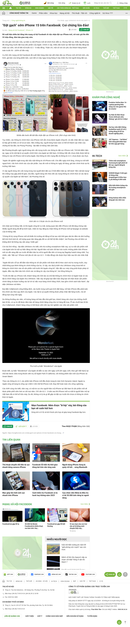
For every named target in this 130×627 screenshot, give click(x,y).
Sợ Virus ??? (108, 13)
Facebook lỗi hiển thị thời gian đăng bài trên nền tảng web (45, 466)
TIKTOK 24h (71, 574)
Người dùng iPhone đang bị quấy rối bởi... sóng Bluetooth (74, 466)
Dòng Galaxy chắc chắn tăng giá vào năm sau (117, 199)
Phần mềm (43, 13)
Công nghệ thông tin (19, 13)
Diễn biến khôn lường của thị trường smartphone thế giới (118, 187)
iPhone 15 (29, 30)
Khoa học (53, 13)
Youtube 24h (88, 574)
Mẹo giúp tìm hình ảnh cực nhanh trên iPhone (13, 494)
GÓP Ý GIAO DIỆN (7, 624)
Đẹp (74, 581)
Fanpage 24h (37, 574)
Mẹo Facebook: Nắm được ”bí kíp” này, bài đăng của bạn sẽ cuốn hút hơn (59, 407)
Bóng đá (28, 8)
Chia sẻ (86, 30)
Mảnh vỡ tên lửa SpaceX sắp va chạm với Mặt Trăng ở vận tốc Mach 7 (74, 559)
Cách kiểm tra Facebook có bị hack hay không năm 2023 (44, 494)
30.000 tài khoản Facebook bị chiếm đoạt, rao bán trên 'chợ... (34, 526)
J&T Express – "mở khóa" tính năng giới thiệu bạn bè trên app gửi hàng (118, 142)
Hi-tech (96, 8)
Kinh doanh (39, 8)
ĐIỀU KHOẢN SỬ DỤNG (75, 616)
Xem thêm (84, 504)
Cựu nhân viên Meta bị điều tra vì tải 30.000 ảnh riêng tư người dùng (75, 495)
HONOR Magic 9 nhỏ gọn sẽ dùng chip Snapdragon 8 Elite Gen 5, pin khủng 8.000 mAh (118, 176)
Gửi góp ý (21, 426)
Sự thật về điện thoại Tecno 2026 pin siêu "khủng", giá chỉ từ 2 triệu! (118, 117)
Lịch (87, 3)
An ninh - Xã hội (42, 581)
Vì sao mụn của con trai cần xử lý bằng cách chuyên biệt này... (78, 526)
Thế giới (106, 8)
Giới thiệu (29, 616)
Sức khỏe (86, 8)
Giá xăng (61, 3)
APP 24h (8, 574)
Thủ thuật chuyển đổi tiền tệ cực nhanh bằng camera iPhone (16, 466)
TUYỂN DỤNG (92, 616)
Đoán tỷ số (74, 3)
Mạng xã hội (64, 13)
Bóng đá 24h (54, 574)
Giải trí (50, 8)
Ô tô (125, 8)
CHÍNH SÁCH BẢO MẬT (54, 616)
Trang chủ (5, 20)
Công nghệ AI (94, 13)
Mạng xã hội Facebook (16, 30)
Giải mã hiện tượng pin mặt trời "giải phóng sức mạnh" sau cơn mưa (74, 547)
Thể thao (116, 8)
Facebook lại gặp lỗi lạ (10, 524)
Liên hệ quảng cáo (12, 616)
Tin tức (18, 8)
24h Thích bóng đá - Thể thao (68, 8)
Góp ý (39, 616)
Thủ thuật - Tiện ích (79, 13)
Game (34, 13)
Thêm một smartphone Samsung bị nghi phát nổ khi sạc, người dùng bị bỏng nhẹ (118, 164)
